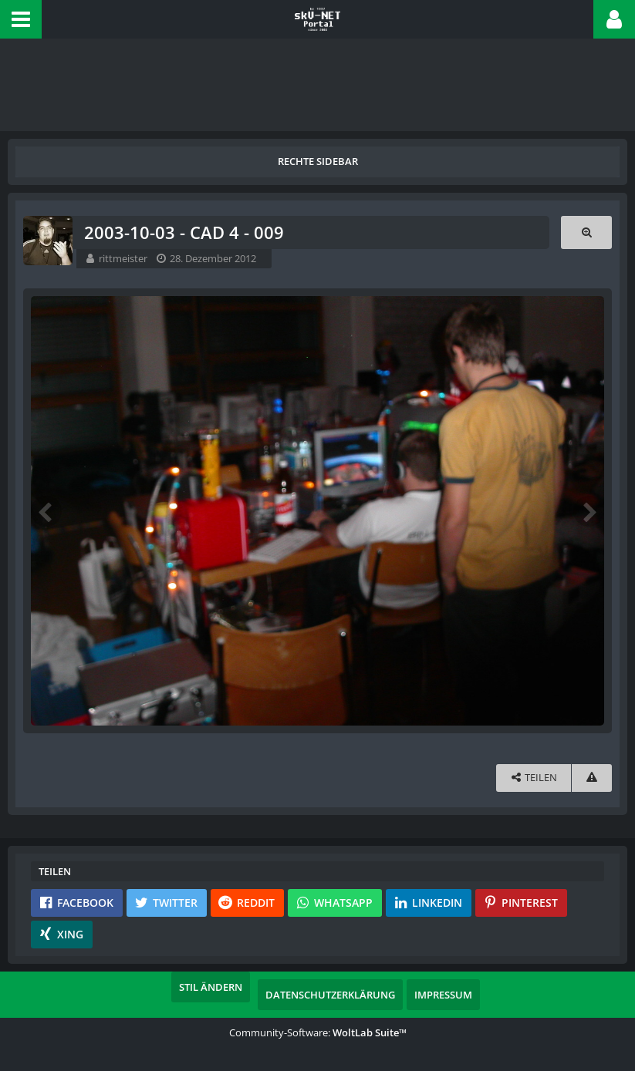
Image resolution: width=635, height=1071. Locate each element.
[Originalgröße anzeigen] (586, 232)
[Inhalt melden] (592, 777)
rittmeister (123, 258)
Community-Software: (318, 1032)
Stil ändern (210, 987)
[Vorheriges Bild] (46, 511)
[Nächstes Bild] (588, 511)
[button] (21, 19)
